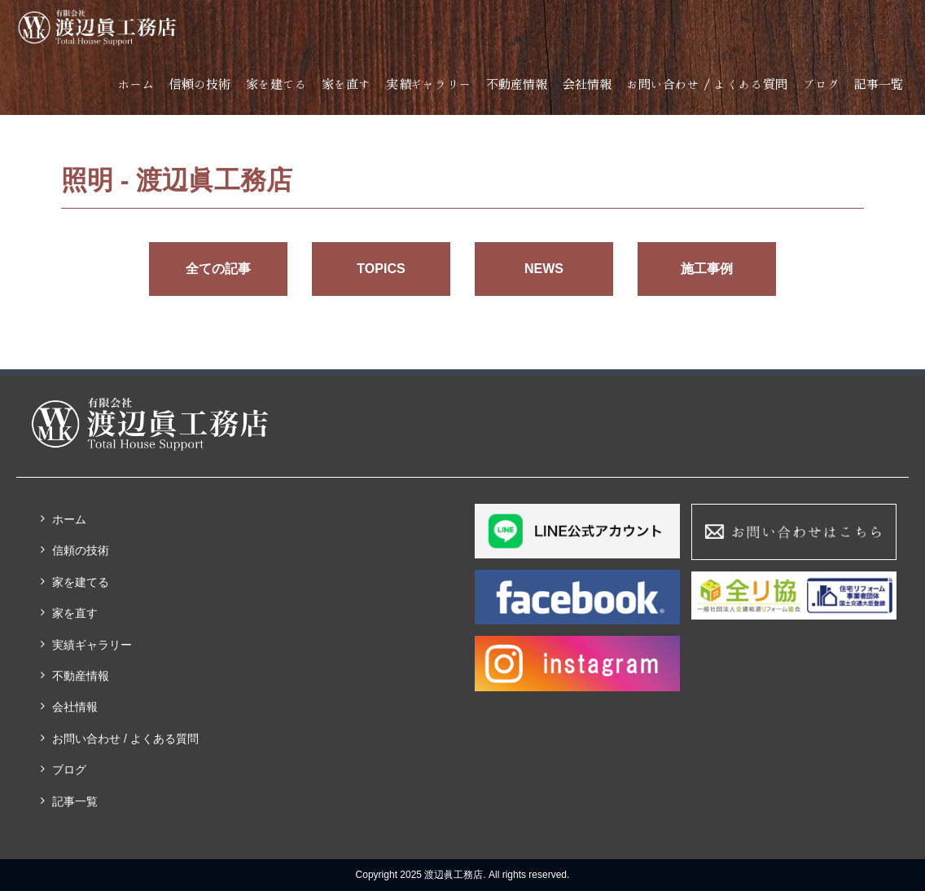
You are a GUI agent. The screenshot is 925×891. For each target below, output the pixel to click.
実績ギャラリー (428, 84)
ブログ (821, 84)
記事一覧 (878, 84)
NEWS (543, 269)
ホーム (136, 84)
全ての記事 (218, 269)
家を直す (346, 84)
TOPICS (381, 269)
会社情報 (587, 84)
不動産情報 (516, 84)
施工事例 (707, 269)
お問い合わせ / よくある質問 (706, 84)
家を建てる (276, 84)
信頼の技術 (199, 84)
